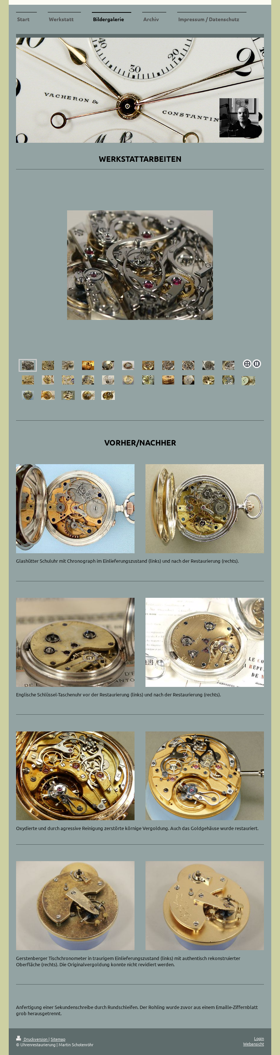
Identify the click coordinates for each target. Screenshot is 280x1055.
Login (259, 1038)
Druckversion (32, 1039)
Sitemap (58, 1039)
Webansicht (253, 1044)
